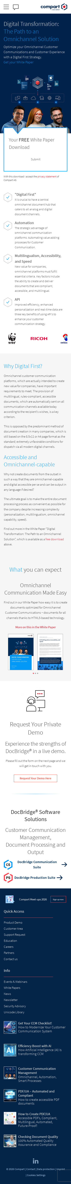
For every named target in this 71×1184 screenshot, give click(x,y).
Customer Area (13, 928)
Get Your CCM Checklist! (35, 1023)
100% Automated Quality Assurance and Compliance (37, 1142)
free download (54, 539)
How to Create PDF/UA (34, 1114)
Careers (8, 947)
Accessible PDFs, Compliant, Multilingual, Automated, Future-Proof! (37, 1122)
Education (10, 941)
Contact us (11, 959)
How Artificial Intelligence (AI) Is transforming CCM (40, 1052)
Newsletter (11, 1000)
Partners (9, 953)
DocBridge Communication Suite (37, 865)
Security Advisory (15, 1006)
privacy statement (46, 176)
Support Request (14, 934)
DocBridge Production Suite (34, 877)
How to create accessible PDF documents (38, 1101)
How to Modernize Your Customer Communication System (42, 1029)
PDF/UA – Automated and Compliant (36, 1093)
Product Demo (13, 922)
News (7, 994)
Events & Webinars (15, 982)
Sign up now (58, 899)
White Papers (12, 988)
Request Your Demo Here (35, 778)
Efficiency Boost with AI (34, 1046)
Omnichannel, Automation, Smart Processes (37, 1079)
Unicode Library (14, 1012)
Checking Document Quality (38, 1136)
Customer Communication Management (37, 1070)
